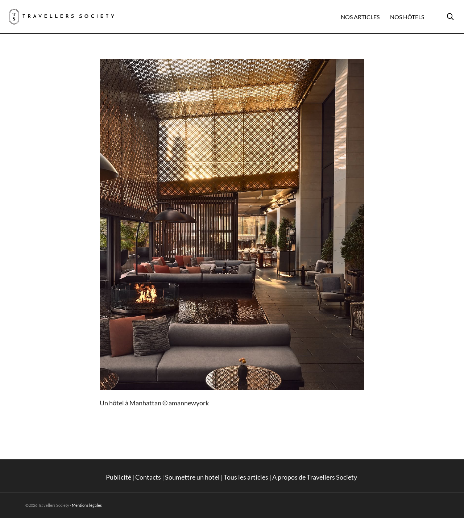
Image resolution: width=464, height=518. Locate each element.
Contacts (148, 477)
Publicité (118, 477)
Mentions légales (87, 505)
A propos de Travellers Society (315, 477)
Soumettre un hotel (192, 477)
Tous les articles (246, 477)
